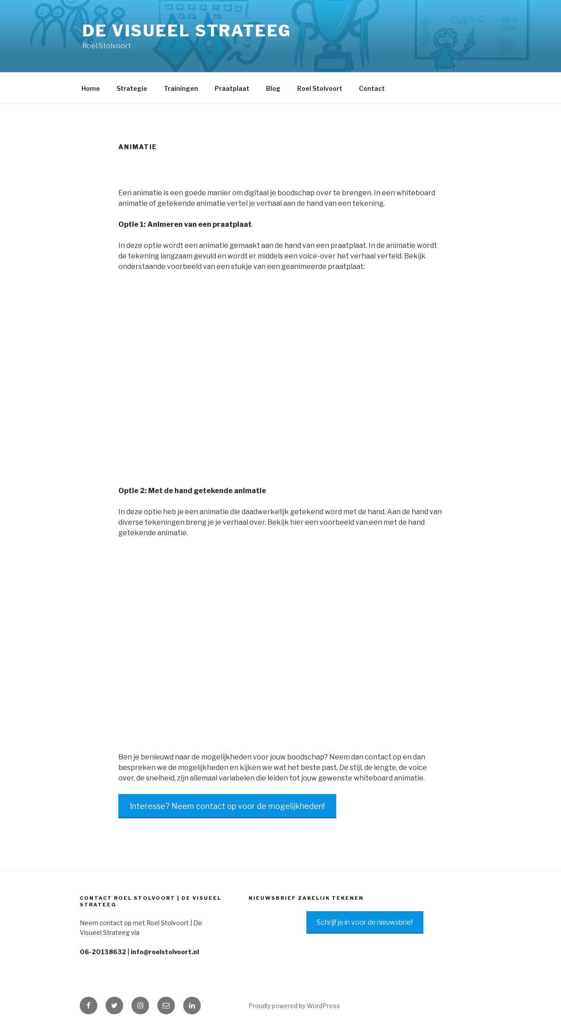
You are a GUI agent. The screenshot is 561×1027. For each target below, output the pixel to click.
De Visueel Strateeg (186, 30)
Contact (372, 88)
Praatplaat (232, 88)
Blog (273, 88)
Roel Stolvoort (319, 88)
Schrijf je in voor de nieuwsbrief (364, 922)
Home (91, 88)
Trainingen (181, 88)
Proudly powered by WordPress (294, 1005)
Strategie (132, 88)
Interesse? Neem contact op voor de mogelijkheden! (227, 806)
